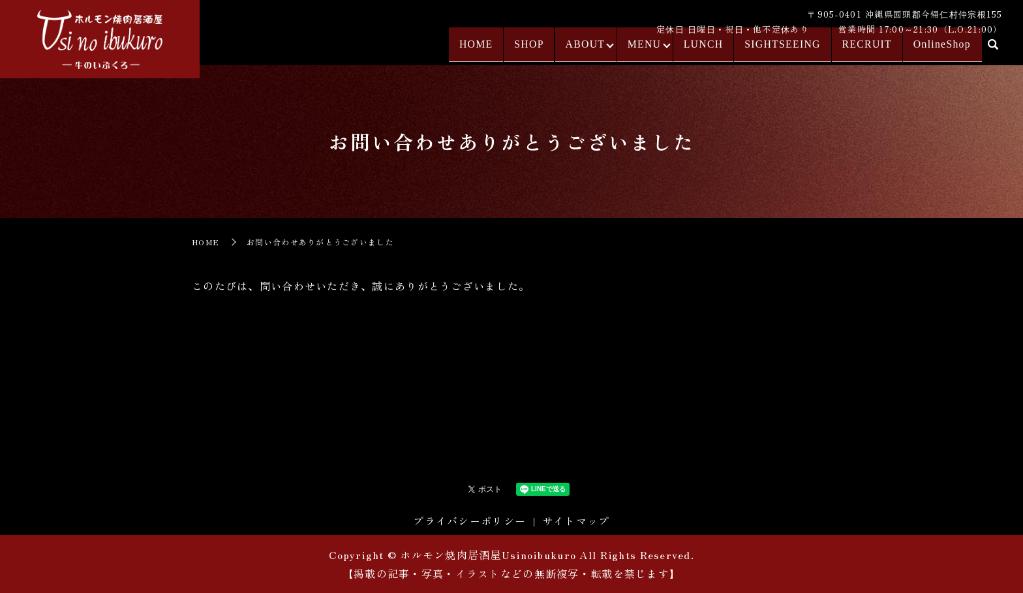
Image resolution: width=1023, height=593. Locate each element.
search (993, 51)
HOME (486, 50)
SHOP (537, 50)
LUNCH (712, 50)
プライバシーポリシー (469, 520)
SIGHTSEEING (787, 50)
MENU (651, 50)
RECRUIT (868, 50)
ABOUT (591, 50)
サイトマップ (576, 520)
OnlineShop (939, 50)
